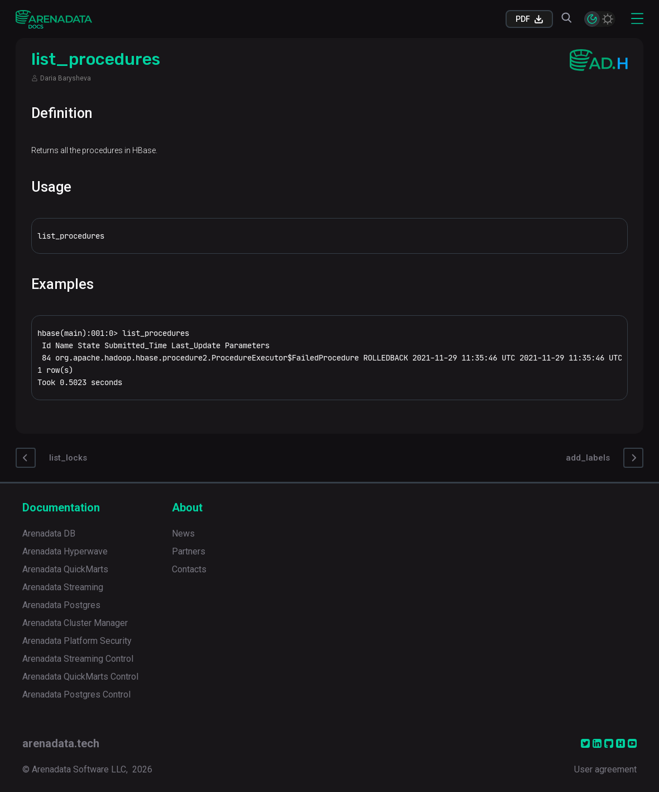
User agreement (605, 769)
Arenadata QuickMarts (65, 569)
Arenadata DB (48, 533)
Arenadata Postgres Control (76, 694)
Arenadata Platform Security (77, 641)
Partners (188, 551)
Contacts (189, 569)
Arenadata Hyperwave (65, 551)
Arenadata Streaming (62, 587)
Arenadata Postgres (61, 605)
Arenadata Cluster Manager (75, 623)
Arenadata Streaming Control (77, 658)
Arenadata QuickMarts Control (80, 676)
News (183, 533)
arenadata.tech (60, 743)
